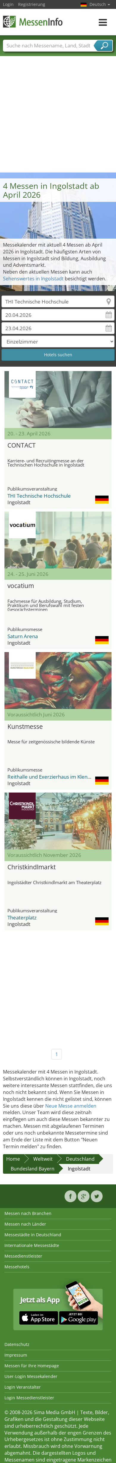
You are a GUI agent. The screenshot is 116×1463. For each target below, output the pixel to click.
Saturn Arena (22, 636)
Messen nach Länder (25, 1224)
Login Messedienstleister (29, 1397)
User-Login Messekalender (30, 1376)
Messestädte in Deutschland (32, 1234)
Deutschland (80, 1159)
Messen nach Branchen (27, 1213)
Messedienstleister (23, 1256)
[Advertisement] (56, 114)
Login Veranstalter (22, 1387)
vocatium (20, 586)
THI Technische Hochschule (39, 495)
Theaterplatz (22, 917)
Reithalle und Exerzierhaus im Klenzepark (55, 776)
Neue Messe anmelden (70, 1106)
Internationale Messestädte (31, 1245)
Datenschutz (16, 1344)
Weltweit (43, 1159)
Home (13, 1159)
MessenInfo (32, 21)
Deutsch (100, 4)
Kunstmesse (25, 726)
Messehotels (16, 1266)
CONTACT (21, 445)
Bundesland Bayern (32, 1168)
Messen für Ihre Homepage (31, 1365)
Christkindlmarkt (31, 867)
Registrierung (31, 4)
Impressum (15, 1355)
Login (8, 4)
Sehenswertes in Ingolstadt (33, 278)
